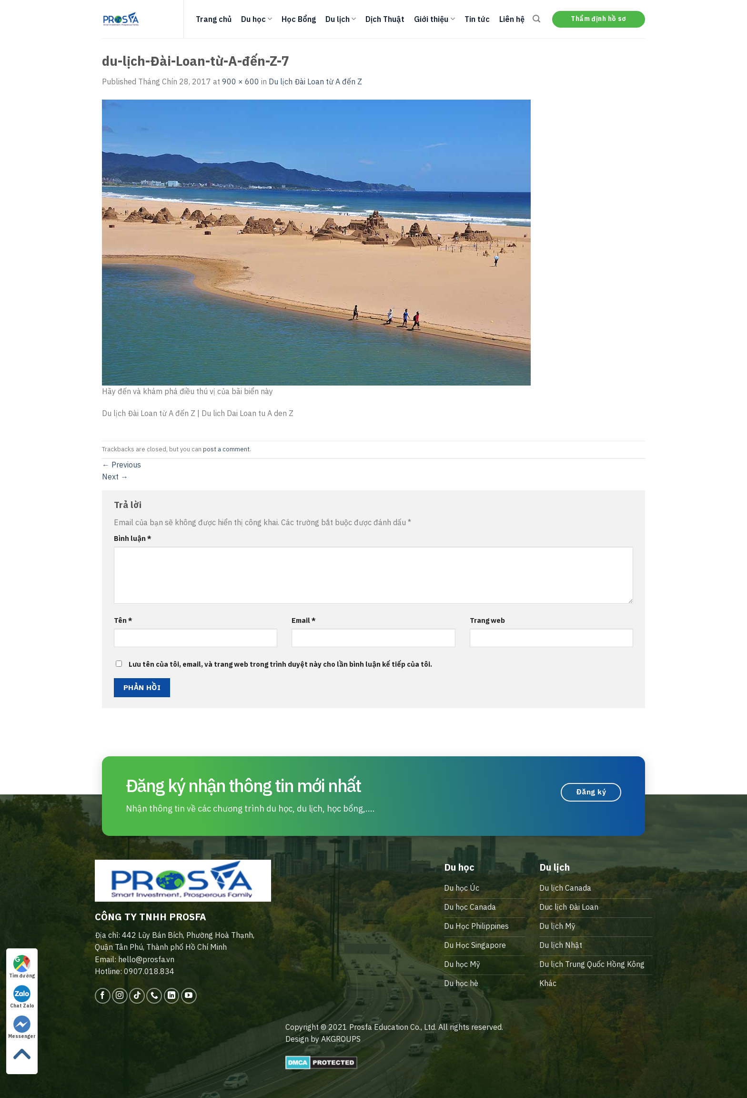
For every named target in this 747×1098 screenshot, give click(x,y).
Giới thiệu (434, 19)
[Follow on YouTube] (189, 996)
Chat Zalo (22, 997)
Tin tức (477, 19)
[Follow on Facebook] (103, 996)
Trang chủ (214, 19)
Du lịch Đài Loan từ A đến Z (315, 81)
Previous (121, 464)
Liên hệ (512, 19)
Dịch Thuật (384, 19)
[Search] (536, 19)
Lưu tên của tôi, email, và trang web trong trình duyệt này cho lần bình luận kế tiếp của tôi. (280, 664)
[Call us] (154, 996)
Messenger (22, 1027)
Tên (123, 620)
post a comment (226, 449)
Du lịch (340, 19)
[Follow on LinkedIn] (172, 996)
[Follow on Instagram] (120, 996)
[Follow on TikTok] (137, 996)
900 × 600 (240, 81)
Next (115, 476)
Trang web (487, 620)
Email (304, 620)
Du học (256, 19)
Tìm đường (22, 967)
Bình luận (132, 538)
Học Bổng (299, 19)
